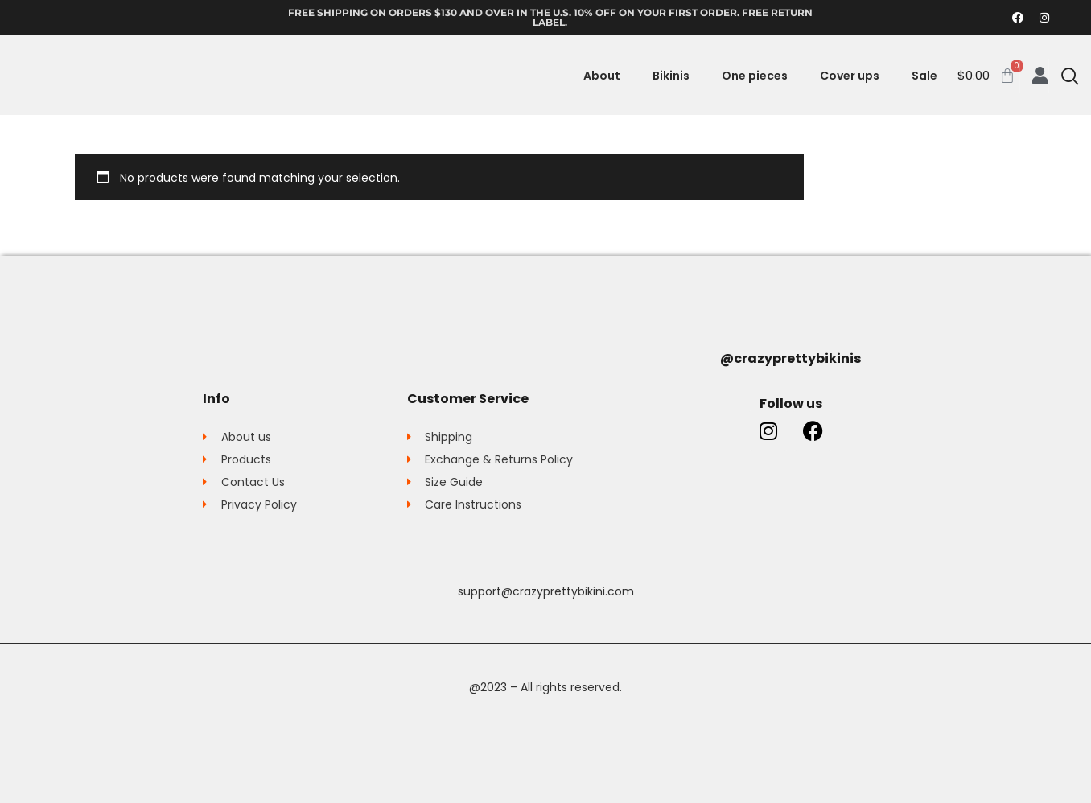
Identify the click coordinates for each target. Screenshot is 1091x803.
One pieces (755, 76)
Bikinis (671, 76)
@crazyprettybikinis (790, 358)
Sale (924, 76)
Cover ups (849, 76)
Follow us (791, 403)
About (601, 76)
